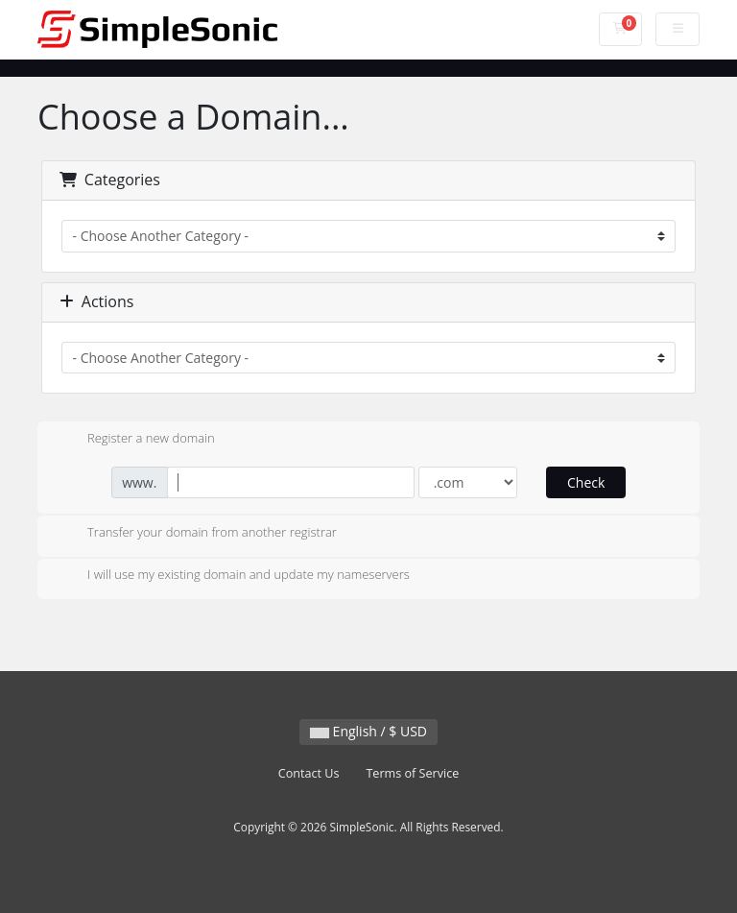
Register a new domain (136, 439)
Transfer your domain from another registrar (197, 533)
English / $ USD (368, 731)
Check (586, 482)
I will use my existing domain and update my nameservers (233, 576)
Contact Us (309, 773)
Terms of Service (412, 773)
